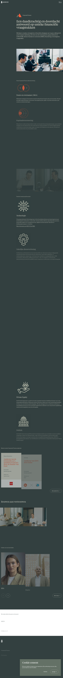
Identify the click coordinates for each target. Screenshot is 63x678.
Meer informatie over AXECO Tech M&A (25, 228)
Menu (60, 2)
